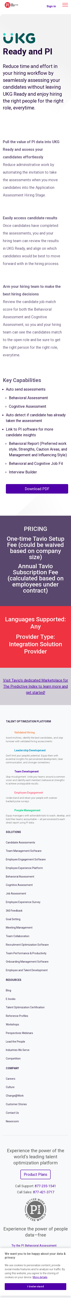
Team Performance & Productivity (26, 953)
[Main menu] (65, 4)
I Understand (35, 1286)
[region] (35, 1272)
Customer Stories (16, 1104)
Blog (8, 990)
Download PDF (37, 489)
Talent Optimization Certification (25, 1007)
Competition (13, 1058)
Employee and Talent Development (27, 970)
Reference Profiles (17, 1015)
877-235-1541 (45, 1186)
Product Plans (35, 1174)
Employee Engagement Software (26, 859)
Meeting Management (19, 927)
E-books (10, 998)
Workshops (12, 1024)
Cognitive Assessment (19, 884)
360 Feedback (14, 910)
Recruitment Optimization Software (27, 944)
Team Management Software (24, 850)
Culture (10, 1087)
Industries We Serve (17, 1049)
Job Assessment (16, 893)
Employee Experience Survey (23, 902)
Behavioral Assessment (20, 876)
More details (40, 1277)
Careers (10, 1078)
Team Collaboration (17, 936)
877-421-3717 (43, 1192)
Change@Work (15, 1095)
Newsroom (12, 1121)
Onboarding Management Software (27, 961)
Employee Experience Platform (24, 868)
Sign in (51, 6)
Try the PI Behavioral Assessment (34, 1245)
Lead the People (15, 1041)
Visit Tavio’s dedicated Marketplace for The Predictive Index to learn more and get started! (35, 686)
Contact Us (12, 1112)
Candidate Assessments (20, 842)
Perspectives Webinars (19, 1033)
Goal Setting (13, 919)
